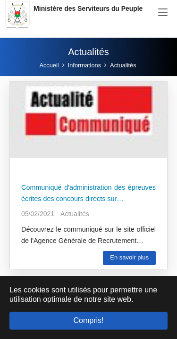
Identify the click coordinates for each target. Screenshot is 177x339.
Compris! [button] (88, 320)
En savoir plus (129, 257)
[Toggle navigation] (163, 12)
